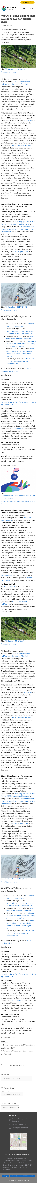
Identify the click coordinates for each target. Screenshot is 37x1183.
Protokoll (28, 120)
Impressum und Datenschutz (22, 1176)
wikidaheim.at (18, 429)
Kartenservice (6, 575)
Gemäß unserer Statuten (21, 145)
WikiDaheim (9, 586)
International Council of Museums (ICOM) (18, 496)
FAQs (5, 1176)
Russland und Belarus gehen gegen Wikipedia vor (20, 361)
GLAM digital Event (20, 252)
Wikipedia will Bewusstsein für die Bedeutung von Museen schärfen (21, 343)
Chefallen (11, 307)
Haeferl (10, 69)
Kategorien (5, 1091)
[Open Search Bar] (24, 8)
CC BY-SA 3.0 (22, 307)
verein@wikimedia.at (20, 1128)
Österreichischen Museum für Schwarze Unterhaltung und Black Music (18, 229)
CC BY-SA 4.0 (20, 69)
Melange (7, 1042)
